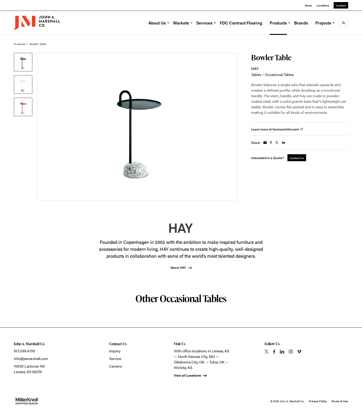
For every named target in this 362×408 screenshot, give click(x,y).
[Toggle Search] (343, 22)
